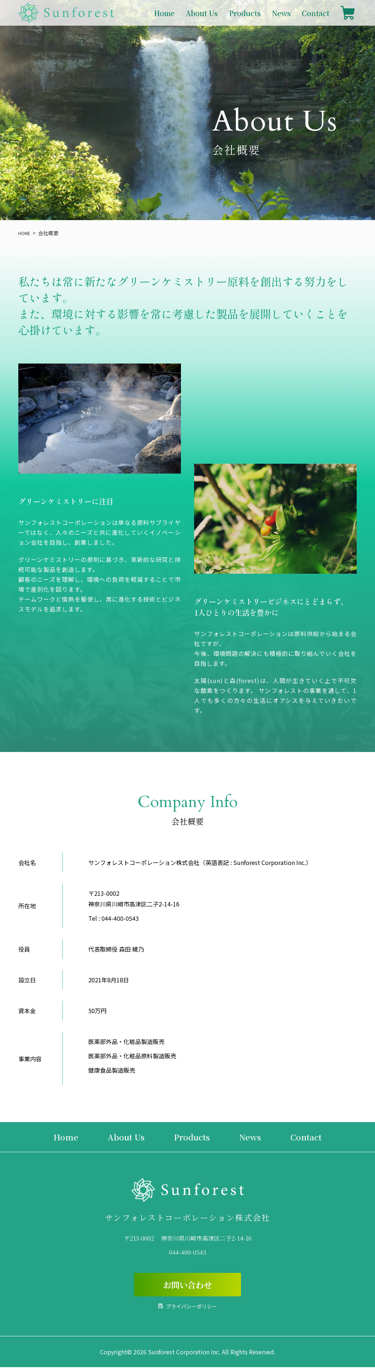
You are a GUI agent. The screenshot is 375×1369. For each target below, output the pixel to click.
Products (245, 13)
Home (164, 13)
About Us (202, 13)
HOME (25, 233)
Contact (315, 13)
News (281, 13)
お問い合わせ (187, 1285)
